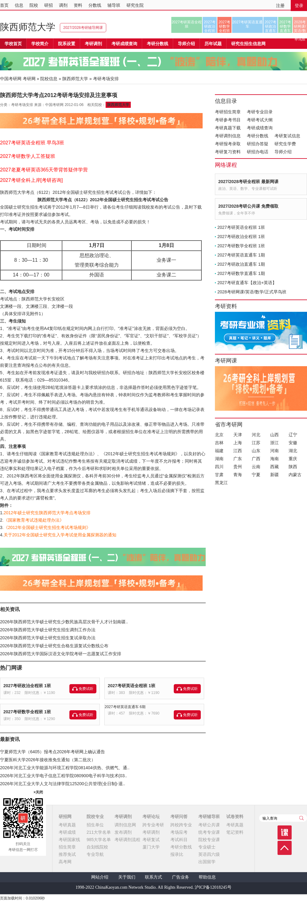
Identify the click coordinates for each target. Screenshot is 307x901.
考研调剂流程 (127, 839)
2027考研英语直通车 (247, 24)
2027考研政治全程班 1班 (27, 685)
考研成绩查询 (260, 127)
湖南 (219, 458)
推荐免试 (67, 854)
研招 (48, 5)
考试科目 (179, 839)
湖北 (293, 450)
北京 (219, 434)
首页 (4, 5)
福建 (219, 450)
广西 (256, 458)
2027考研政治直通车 (271, 26)
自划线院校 (97, 846)
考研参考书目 (228, 119)
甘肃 (219, 474)
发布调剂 (123, 832)
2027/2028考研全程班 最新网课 (248, 181)
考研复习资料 (228, 151)
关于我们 (126, 877)
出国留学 (207, 861)
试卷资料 (234, 816)
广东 (237, 458)
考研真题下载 (228, 127)
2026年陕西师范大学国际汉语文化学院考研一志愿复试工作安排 (60, 653)
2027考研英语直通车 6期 (125, 707)
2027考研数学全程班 (225, 26)
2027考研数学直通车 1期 (241, 273)
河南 (274, 450)
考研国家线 (69, 839)
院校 (33, 5)
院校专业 (95, 816)
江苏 (256, 442)
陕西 (293, 466)
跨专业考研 (153, 824)
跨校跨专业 (181, 824)
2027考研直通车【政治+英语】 (247, 282)
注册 (280, 5)
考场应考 (179, 832)
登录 (299, 5)
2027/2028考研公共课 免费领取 (248, 206)
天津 (237, 434)
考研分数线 (257, 135)
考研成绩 (67, 832)
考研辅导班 (209, 816)
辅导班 (113, 5)
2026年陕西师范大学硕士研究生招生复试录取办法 (47, 637)
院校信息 (48, 78)
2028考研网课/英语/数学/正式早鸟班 (300, 26)
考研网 (29, 78)
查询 (301, 818)
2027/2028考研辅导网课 (83, 27)
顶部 (285, 848)
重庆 (293, 458)
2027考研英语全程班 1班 (131, 685)
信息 (19, 5)
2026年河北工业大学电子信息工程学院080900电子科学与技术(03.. (63, 775)
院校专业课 (209, 839)
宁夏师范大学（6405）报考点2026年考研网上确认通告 (52, 751)
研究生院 (135, 5)
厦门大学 (151, 846)
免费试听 (86, 689)
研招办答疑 (257, 143)
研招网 (65, 816)
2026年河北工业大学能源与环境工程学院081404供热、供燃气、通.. (65, 767)
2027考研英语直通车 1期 (241, 255)
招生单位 (95, 824)
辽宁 (293, 434)
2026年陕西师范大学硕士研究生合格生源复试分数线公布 (54, 645)
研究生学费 (285, 143)
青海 (237, 474)
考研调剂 (93, 43)
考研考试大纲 (260, 119)
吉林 (219, 442)
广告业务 (180, 877)
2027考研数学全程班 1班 (27, 711)
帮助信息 (207, 877)
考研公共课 (209, 824)
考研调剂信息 (228, 135)
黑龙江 (221, 482)
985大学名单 (99, 839)
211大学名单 (99, 832)
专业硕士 (207, 846)
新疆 (274, 474)
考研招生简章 (228, 111)
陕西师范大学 (27, 27)
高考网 (65, 861)
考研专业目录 (260, 111)
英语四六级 (209, 854)
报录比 (176, 854)
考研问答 (179, 816)
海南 (274, 458)
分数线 (94, 5)
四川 (219, 466)
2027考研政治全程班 (210, 26)
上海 (237, 442)
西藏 (274, 466)
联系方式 (153, 877)
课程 (285, 832)
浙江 (274, 442)
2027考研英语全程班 (187, 24)
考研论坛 (151, 816)
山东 (256, 450)
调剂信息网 (125, 824)
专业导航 (95, 854)
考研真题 (67, 824)
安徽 (293, 442)
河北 (256, 434)
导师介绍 (186, 43)
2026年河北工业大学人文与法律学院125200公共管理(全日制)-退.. (62, 783)
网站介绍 (99, 877)
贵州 (237, 466)
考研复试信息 (287, 135)
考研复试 (151, 839)
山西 (274, 434)
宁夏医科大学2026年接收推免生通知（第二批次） (47, 759)
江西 (237, 450)
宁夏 (256, 474)
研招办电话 (257, 151)
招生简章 (67, 846)
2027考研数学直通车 (285, 26)
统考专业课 (209, 832)
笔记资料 (234, 832)
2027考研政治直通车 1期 (241, 264)
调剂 (63, 5)
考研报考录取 (228, 143)
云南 (256, 466)
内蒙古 (295, 474)
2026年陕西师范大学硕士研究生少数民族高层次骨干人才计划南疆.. (64, 621)
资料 (78, 5)
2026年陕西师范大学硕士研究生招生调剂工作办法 (47, 629)
